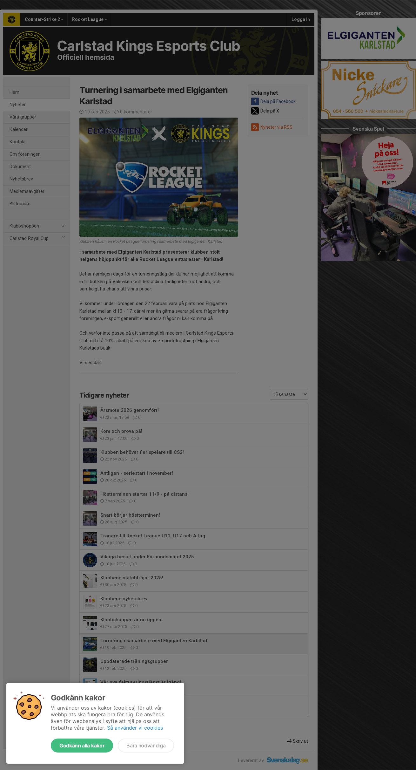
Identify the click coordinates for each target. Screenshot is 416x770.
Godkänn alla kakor (81, 745)
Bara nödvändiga (145, 745)
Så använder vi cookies (135, 728)
